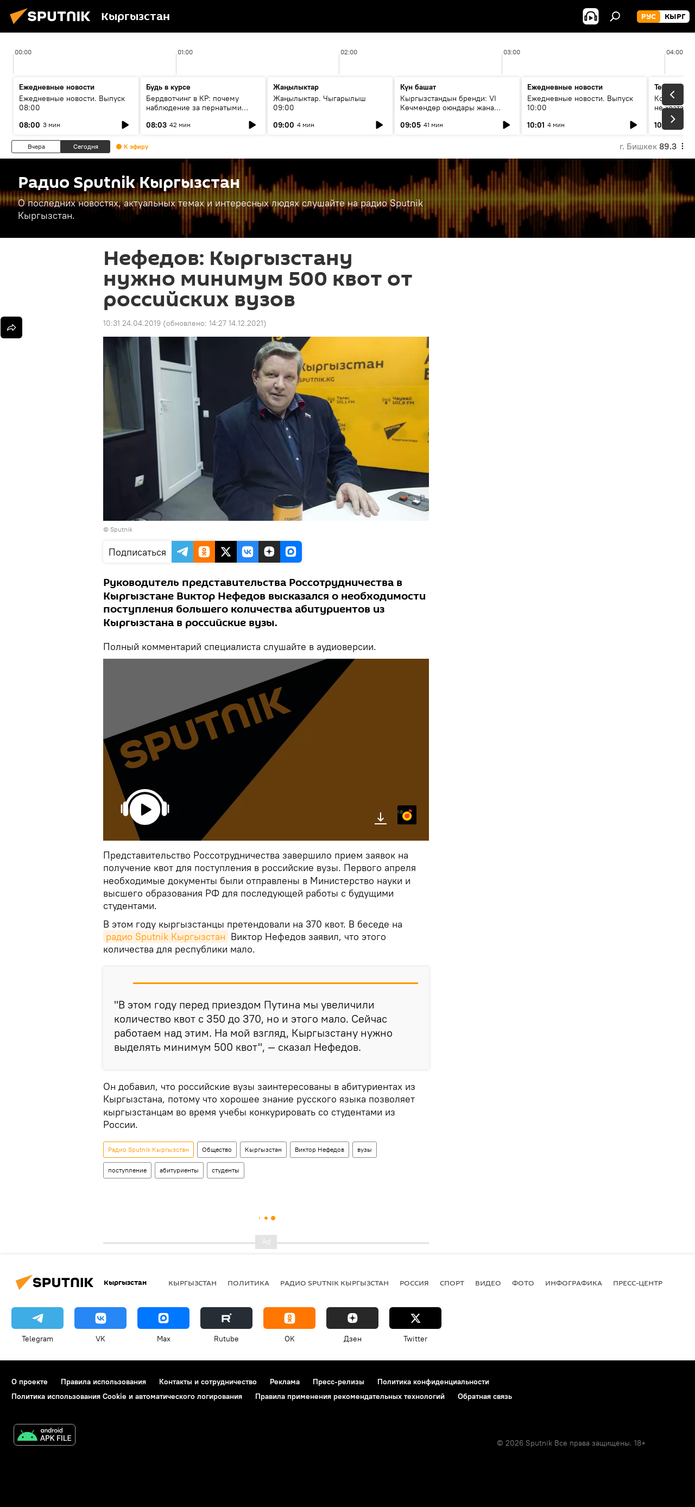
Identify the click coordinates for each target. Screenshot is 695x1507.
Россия (414, 1283)
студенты (225, 1170)
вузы (364, 1149)
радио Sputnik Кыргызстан (165, 936)
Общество (217, 1149)
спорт (452, 1283)
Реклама (285, 1381)
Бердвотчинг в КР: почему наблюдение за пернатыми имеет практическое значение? (201, 107)
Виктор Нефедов (319, 1149)
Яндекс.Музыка (400, 811)
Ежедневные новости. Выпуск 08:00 (72, 102)
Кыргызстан (263, 1149)
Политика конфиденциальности (433, 1381)
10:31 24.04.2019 (132, 323)
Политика (248, 1283)
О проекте (29, 1381)
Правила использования (103, 1381)
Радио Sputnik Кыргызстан (148, 1149)
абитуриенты (179, 1170)
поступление (127, 1170)
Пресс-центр (637, 1283)
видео (488, 1283)
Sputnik (121, 529)
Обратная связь (485, 1396)
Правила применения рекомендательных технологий (350, 1396)
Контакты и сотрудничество (208, 1381)
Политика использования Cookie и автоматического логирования (126, 1396)
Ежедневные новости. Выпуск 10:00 (580, 102)
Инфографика (573, 1283)
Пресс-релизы (338, 1381)
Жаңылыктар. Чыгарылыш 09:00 (319, 102)
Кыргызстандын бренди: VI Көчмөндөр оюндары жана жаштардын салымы (448, 107)
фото (523, 1283)
